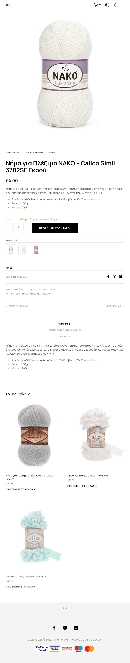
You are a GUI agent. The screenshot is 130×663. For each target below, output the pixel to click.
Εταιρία (65, 336)
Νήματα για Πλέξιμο (45, 152)
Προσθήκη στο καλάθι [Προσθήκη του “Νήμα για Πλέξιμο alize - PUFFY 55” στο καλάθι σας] (83, 483)
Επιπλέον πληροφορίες (65, 330)
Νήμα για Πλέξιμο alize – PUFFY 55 (88, 473)
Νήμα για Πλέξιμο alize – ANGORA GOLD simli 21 (29, 477)
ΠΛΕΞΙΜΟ (27, 152)
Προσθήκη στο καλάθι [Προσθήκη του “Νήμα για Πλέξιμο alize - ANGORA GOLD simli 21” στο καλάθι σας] (20, 489)
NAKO (9, 268)
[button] (97, 5)
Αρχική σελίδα (12, 152)
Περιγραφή (65, 324)
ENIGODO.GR (94, 639)
